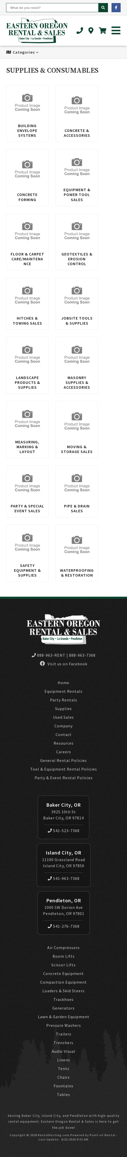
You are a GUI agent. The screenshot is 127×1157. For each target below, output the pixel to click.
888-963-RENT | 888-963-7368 (64, 655)
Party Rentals (63, 699)
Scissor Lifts (63, 964)
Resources (64, 743)
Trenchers (63, 1042)
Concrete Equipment (63, 973)
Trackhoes (63, 999)
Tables (63, 1094)
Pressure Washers (63, 1025)
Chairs (63, 1077)
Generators (63, 1008)
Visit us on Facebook (63, 663)
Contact (64, 734)
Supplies (63, 708)
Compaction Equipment (63, 982)
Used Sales (63, 717)
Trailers (63, 1033)
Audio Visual (63, 1051)
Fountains (63, 1085)
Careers (63, 751)
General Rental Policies (63, 760)
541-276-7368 (64, 926)
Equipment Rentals (63, 691)
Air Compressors (63, 947)
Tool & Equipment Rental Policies (63, 769)
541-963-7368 (64, 878)
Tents (63, 1068)
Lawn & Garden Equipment (63, 1016)
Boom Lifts (64, 956)
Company (63, 725)
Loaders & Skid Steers (63, 990)
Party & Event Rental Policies (64, 777)
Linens (63, 1059)
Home (63, 682)
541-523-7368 (64, 830)
